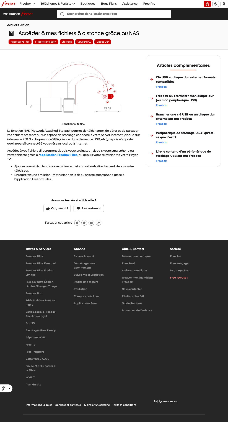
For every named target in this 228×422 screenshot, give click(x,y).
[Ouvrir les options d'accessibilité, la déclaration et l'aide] (3, 388)
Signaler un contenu (97, 404)
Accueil (12, 25)
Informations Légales (39, 404)
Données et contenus (68, 404)
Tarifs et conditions (124, 404)
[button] (9, 388)
